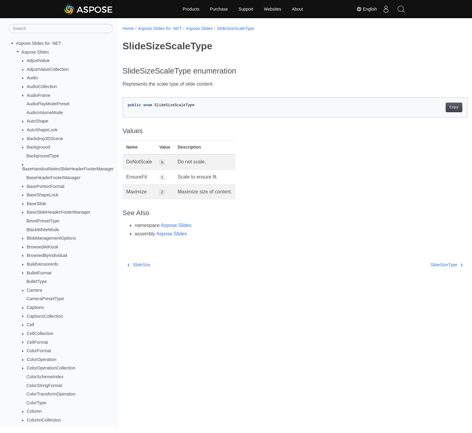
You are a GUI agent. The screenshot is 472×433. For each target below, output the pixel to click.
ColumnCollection (44, 420)
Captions (35, 307)
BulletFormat (39, 273)
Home (128, 28)
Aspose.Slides (35, 52)
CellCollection (40, 333)
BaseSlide (36, 203)
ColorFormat (39, 350)
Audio (32, 77)
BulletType (36, 281)
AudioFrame (38, 95)
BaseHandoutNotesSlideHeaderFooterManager (68, 168)
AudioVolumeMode (44, 112)
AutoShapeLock (42, 129)
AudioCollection (42, 86)
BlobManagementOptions (51, 238)
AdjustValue (38, 60)
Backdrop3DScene (45, 138)
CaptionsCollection (45, 316)
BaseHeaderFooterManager (53, 177)
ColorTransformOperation (51, 394)
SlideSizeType (423, 264)
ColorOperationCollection (51, 368)
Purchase (219, 9)
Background (38, 147)
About (297, 9)
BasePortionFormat (45, 186)
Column (34, 411)
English (366, 9)
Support (246, 9)
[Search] (61, 28)
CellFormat (37, 342)
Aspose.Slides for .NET (38, 43)
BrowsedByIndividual (47, 255)
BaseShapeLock (42, 194)
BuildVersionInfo (42, 264)
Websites (272, 9)
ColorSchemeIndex (44, 376)
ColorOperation (41, 359)
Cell (30, 324)
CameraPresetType (45, 298)
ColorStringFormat (44, 385)
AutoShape (37, 121)
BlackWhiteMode (42, 229)
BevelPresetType (42, 220)
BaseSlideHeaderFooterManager (58, 212)
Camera (34, 290)
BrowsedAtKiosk (42, 246)
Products (191, 9)
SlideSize (138, 264)
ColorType (36, 402)
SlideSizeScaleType (235, 28)
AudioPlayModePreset (47, 103)
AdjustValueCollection (48, 69)
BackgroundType (42, 155)
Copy (430, 107)
